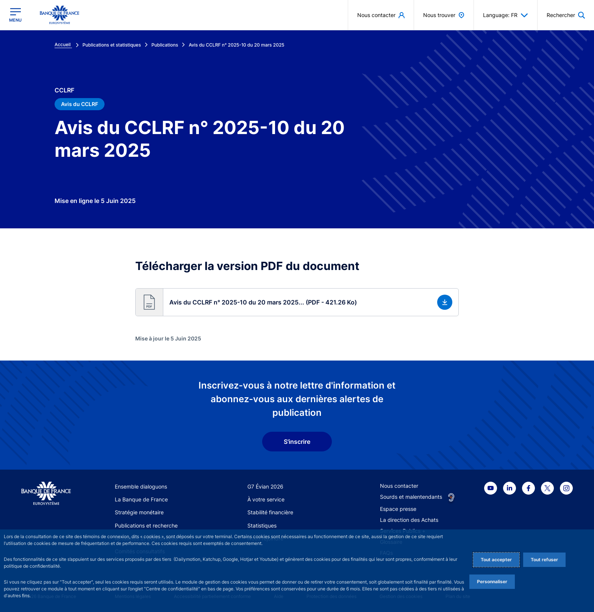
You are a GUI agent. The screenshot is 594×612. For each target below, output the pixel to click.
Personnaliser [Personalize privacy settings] (492, 581)
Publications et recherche (146, 525)
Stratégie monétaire (139, 512)
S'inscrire (297, 441)
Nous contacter (399, 485)
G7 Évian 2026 (265, 486)
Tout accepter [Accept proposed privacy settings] (496, 559)
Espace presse (398, 509)
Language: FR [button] (505, 15)
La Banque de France (141, 499)
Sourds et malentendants (411, 496)
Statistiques (262, 525)
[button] (296, 302)
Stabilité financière (270, 512)
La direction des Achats (409, 520)
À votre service (265, 499)
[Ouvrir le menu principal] (15, 14)
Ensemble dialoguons (141, 486)
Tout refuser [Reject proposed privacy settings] (544, 559)
